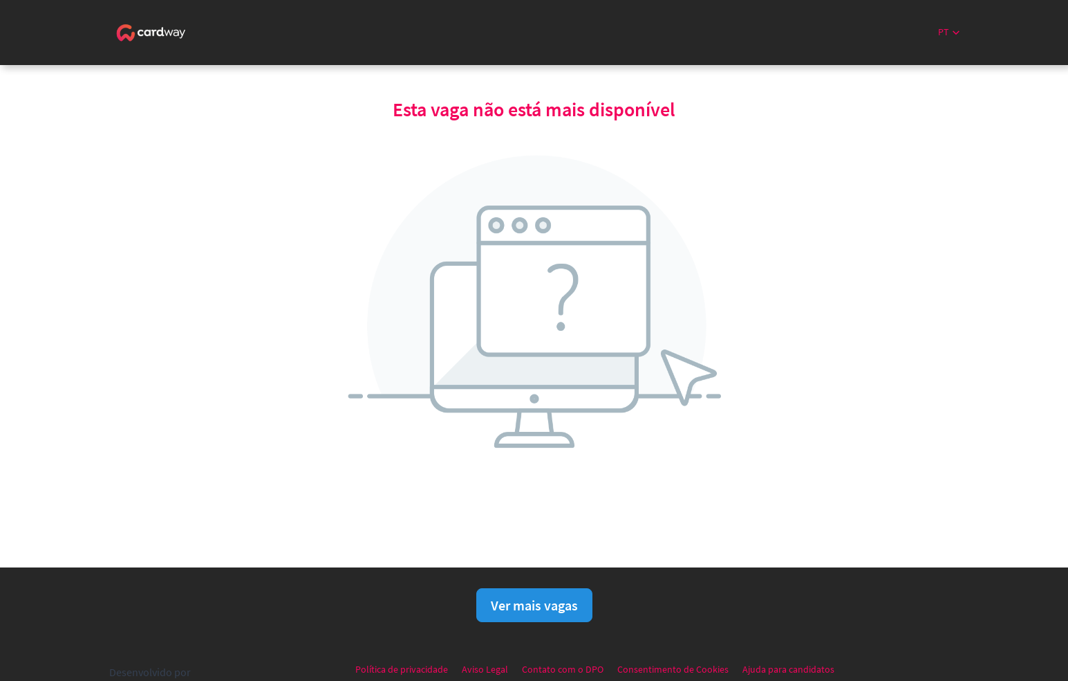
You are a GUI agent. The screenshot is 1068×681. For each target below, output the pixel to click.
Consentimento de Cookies (673, 669)
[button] (948, 32)
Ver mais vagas (534, 605)
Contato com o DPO (562, 669)
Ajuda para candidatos (788, 669)
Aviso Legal (485, 669)
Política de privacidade (401, 669)
